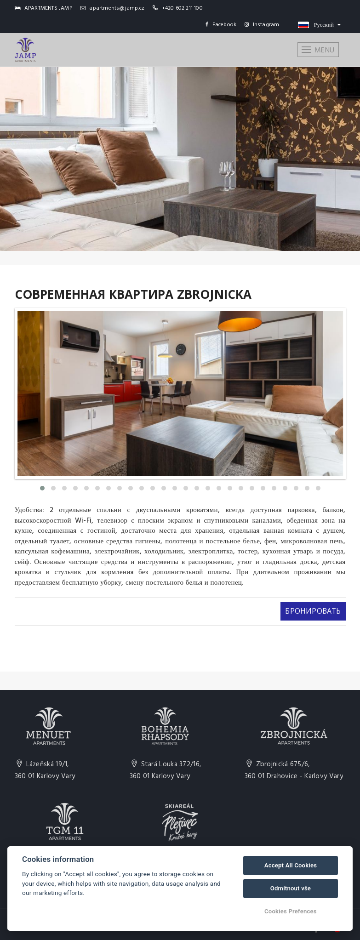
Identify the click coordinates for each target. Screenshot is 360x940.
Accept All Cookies (290, 865)
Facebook (221, 24)
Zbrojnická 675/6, (294, 770)
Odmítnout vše (290, 888)
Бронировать (312, 611)
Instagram (262, 24)
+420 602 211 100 (182, 8)
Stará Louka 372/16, (165, 770)
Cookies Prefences (290, 911)
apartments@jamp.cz (112, 8)
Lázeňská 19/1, (45, 770)
